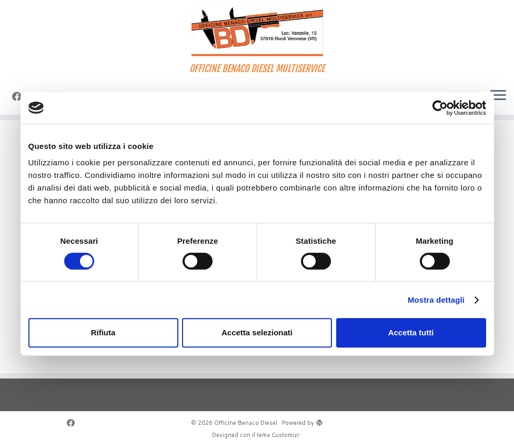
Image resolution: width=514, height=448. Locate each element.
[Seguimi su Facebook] (74, 423)
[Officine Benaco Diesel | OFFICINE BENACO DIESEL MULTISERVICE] (257, 31)
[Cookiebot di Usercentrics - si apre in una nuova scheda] (440, 108)
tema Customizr (278, 435)
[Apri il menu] (498, 96)
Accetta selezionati (257, 332)
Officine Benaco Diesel (245, 423)
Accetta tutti (411, 332)
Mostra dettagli (436, 299)
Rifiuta (103, 332)
